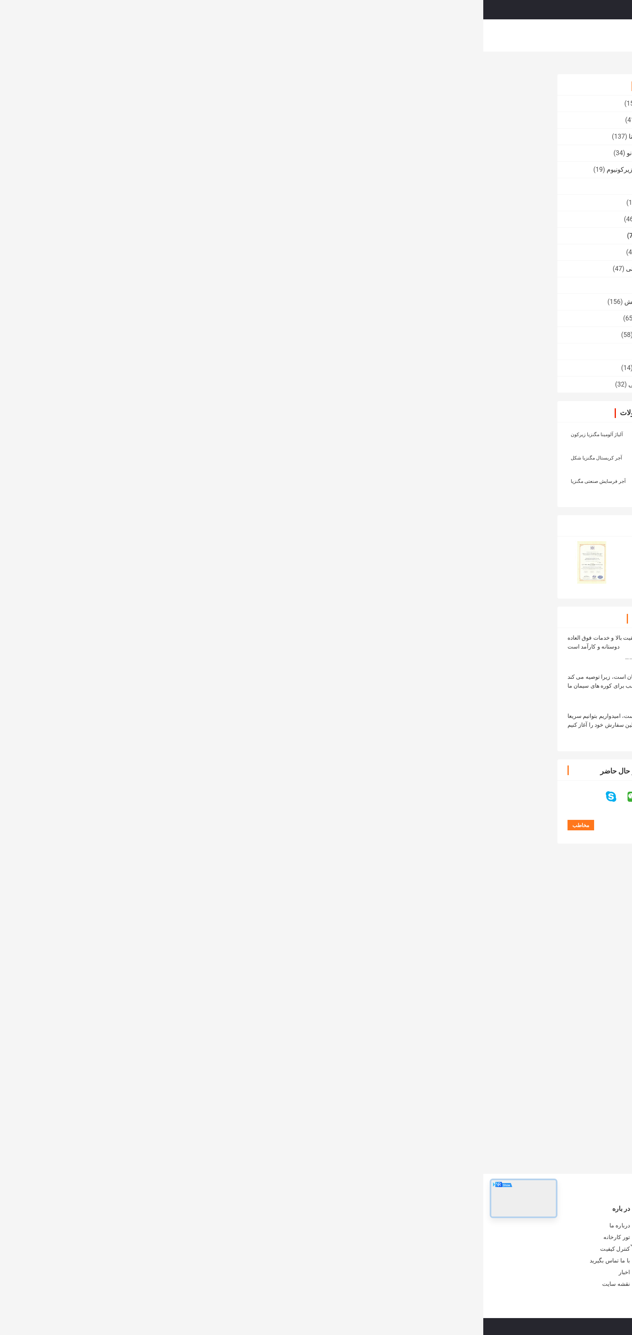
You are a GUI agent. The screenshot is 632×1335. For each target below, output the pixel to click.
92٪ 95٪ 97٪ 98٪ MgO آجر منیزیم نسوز (493, 224)
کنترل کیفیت (365, 35)
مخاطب (251, 232)
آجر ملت (185, 285)
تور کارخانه (326, 35)
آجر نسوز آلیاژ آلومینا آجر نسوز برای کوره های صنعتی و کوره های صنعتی (322, 1260)
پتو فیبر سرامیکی (174, 335)
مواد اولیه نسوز (176, 202)
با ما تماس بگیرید (412, 35)
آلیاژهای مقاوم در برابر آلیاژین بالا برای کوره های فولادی (203, 1268)
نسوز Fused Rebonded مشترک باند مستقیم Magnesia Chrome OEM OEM (508, 1132)
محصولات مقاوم (175, 318)
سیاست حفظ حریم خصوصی (449, 1326)
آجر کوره (185, 351)
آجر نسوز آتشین (176, 120)
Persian (547, 9)
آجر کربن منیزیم (508, 909)
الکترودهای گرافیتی (171, 384)
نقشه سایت (133, 1284)
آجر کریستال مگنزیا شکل (113, 458)
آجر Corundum (176, 252)
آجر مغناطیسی (493, 65)
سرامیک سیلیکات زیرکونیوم (160, 169)
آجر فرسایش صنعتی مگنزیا (114, 481)
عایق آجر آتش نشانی (170, 268)
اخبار (141, 1272)
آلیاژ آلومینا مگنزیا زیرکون (113, 434)
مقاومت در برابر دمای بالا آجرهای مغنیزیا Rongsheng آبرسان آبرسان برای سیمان (311, 1132)
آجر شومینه (478, 909)
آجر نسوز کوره (177, 103)
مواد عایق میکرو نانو (170, 153)
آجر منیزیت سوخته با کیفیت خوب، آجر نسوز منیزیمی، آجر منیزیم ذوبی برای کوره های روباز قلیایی (442, 1132)
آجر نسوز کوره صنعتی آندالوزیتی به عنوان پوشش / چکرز (206, 1228)
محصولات (220, 35)
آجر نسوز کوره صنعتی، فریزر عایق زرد (330, 1224)
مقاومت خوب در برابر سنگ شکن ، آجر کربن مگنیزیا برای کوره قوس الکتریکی (254, 1132)
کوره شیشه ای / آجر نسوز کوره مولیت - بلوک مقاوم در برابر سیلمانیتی (201, 1248)
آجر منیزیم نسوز (447, 909)
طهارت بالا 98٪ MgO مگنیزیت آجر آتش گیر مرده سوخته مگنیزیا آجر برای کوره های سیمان (377, 1132)
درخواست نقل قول (499, 9)
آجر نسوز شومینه (174, 368)
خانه (192, 35)
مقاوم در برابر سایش (169, 302)
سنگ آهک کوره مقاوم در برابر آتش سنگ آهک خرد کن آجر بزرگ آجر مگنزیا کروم (322, 1240)
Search (370, 9)
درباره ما (291, 35)
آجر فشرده (182, 186)
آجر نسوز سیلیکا (175, 219)
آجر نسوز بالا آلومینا (171, 136)
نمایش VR (256, 35)
